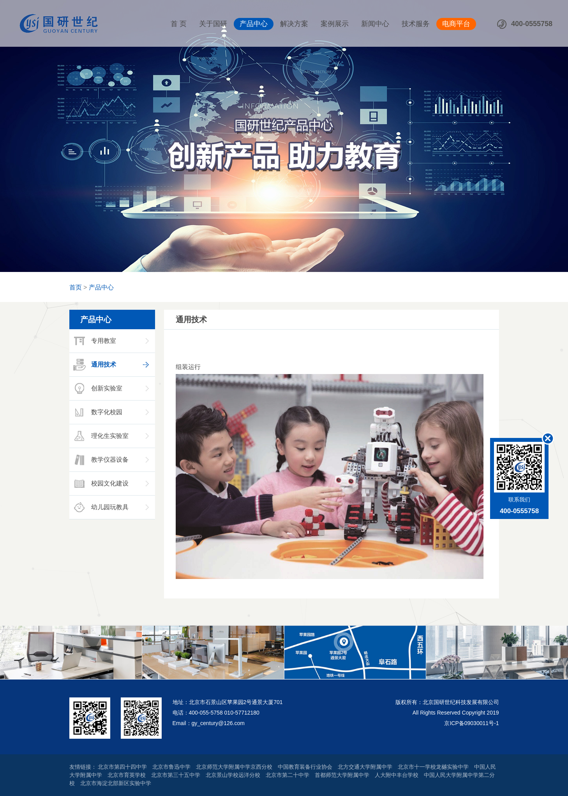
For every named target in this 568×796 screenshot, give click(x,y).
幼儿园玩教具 (100, 507)
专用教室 (94, 341)
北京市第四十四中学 (122, 767)
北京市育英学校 (127, 775)
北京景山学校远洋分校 (233, 775)
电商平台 (456, 24)
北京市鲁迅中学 (171, 767)
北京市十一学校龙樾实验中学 (433, 767)
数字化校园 (97, 412)
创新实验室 (97, 388)
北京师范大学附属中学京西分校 (234, 767)
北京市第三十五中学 (175, 775)
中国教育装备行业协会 (305, 767)
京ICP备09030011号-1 (471, 723)
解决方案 (294, 24)
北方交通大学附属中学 (365, 767)
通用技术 (94, 364)
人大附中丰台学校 (396, 775)
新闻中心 (375, 24)
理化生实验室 (100, 436)
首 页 (179, 24)
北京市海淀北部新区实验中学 (115, 783)
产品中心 (254, 24)
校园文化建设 (100, 483)
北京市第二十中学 (287, 775)
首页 (75, 287)
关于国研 (213, 24)
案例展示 (335, 24)
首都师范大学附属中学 (342, 775)
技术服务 (416, 24)
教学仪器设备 (100, 460)
